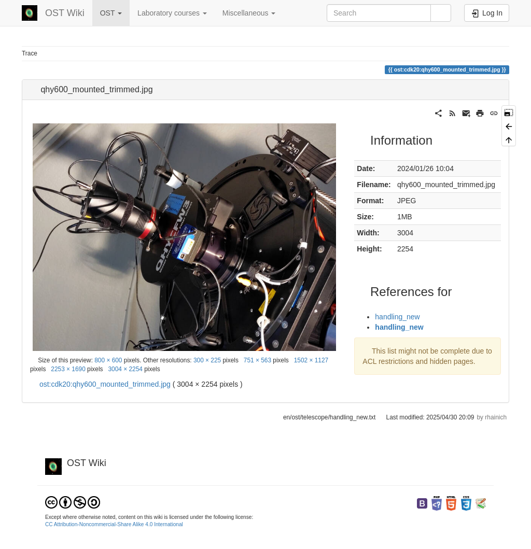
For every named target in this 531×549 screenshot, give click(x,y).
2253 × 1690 (68, 369)
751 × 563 (257, 360)
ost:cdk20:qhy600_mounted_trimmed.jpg (105, 384)
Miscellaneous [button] (249, 13)
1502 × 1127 (311, 360)
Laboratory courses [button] (172, 13)
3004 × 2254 (125, 369)
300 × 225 (207, 360)
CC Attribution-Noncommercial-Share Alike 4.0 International (114, 524)
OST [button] (111, 13)
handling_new (397, 317)
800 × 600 (108, 360)
